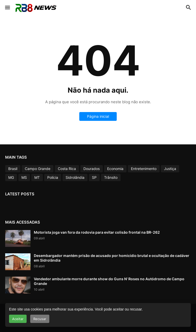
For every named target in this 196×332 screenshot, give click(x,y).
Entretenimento (143, 168)
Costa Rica (67, 168)
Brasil (12, 168)
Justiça (170, 168)
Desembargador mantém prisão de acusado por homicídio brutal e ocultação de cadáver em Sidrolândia (111, 257)
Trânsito (110, 177)
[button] (7, 7)
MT (37, 177)
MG (11, 177)
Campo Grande (37, 168)
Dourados (91, 168)
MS (24, 177)
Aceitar (17, 319)
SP (94, 177)
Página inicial (98, 116)
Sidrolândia (75, 177)
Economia (115, 168)
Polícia (52, 177)
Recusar (39, 319)
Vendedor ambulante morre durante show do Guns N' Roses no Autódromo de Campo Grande (109, 281)
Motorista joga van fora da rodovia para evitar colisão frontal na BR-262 (97, 232)
